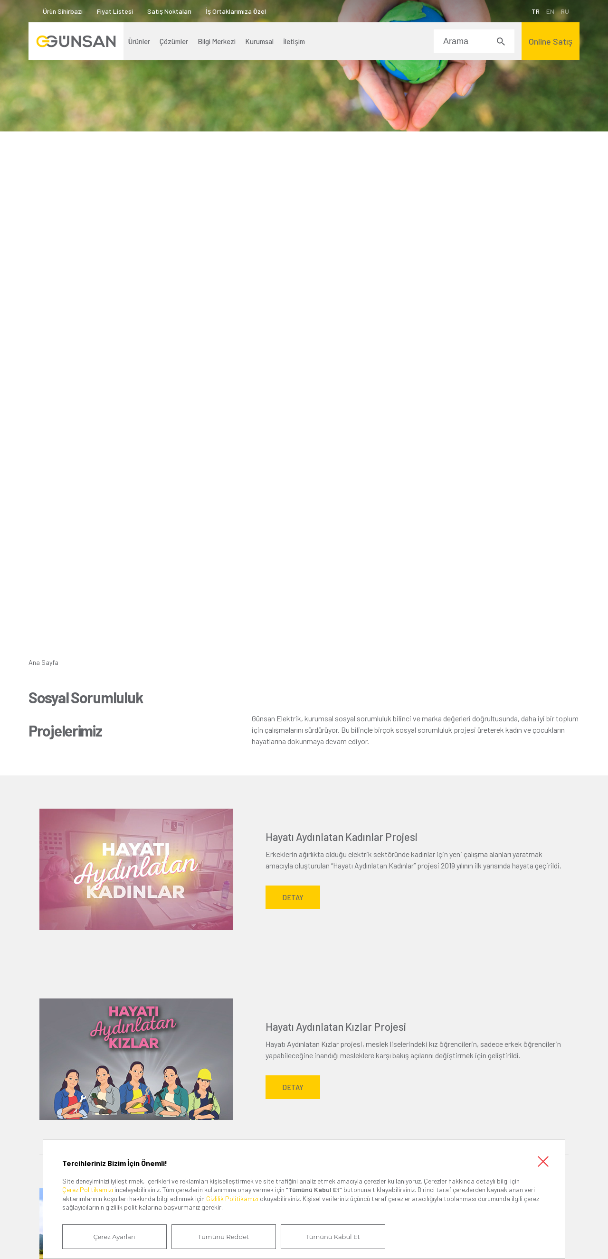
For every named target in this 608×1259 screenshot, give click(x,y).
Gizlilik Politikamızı (232, 1198)
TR (536, 11)
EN (550, 11)
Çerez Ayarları (114, 1236)
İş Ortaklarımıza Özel (236, 11)
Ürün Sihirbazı (63, 11)
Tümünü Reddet (223, 1236)
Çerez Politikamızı (87, 1189)
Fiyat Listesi (115, 11)
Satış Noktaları (169, 11)
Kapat (543, 1161)
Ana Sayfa (43, 662)
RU (565, 11)
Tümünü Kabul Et (332, 1236)
